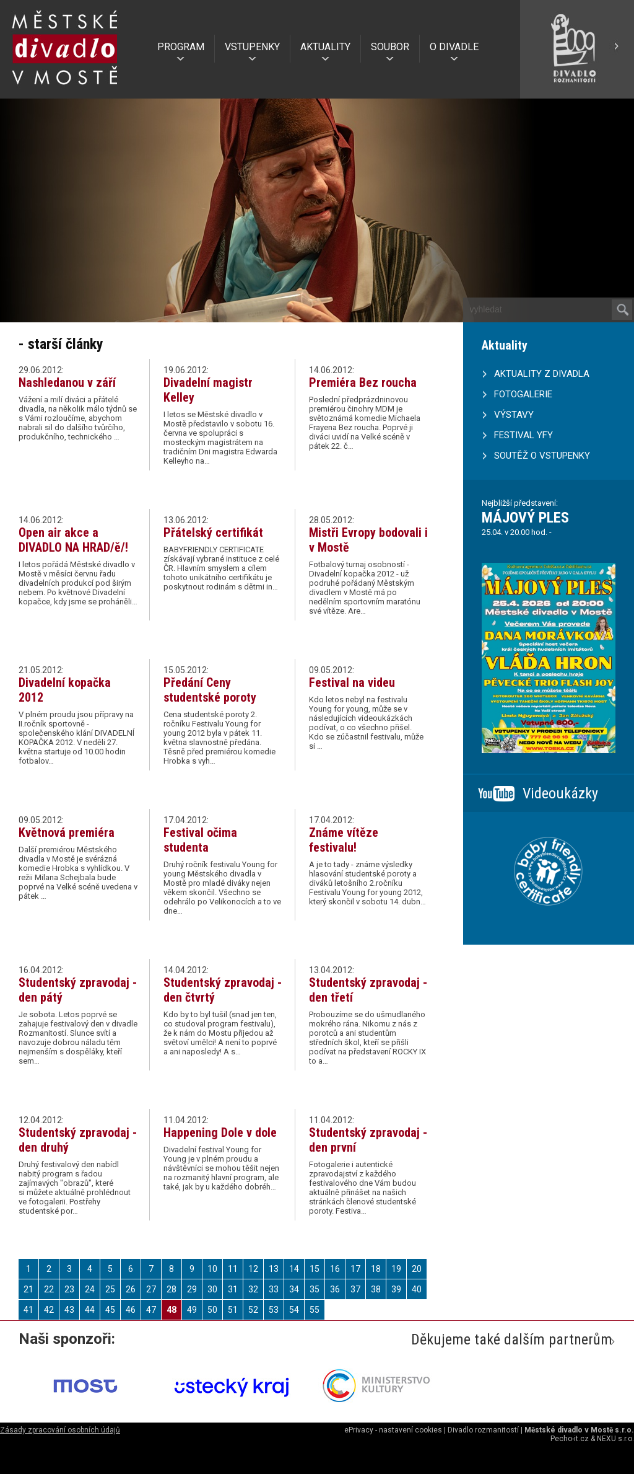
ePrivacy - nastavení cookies (393, 1430)
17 (355, 1269)
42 (49, 1310)
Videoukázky (560, 793)
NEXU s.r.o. (615, 1438)
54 (294, 1310)
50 (212, 1310)
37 (355, 1289)
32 (253, 1289)
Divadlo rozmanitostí (483, 1430)
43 (69, 1310)
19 (396, 1269)
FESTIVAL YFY (523, 435)
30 (212, 1289)
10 (212, 1269)
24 (90, 1289)
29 (192, 1289)
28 (171, 1289)
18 (376, 1269)
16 (335, 1269)
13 (274, 1269)
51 (233, 1310)
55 (314, 1310)
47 (151, 1310)
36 (335, 1289)
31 (233, 1289)
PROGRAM (180, 47)
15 (314, 1269)
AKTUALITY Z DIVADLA (541, 373)
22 (49, 1289)
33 (274, 1289)
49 (192, 1310)
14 (294, 1269)
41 (28, 1310)
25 (110, 1289)
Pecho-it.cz (569, 1438)
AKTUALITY (325, 47)
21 (28, 1289)
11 (233, 1269)
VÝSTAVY (514, 414)
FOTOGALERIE (523, 394)
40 (417, 1289)
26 (131, 1289)
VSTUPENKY (252, 47)
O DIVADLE (454, 47)
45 (110, 1310)
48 (171, 1310)
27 (151, 1289)
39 (396, 1289)
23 (69, 1289)
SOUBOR (390, 47)
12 (253, 1269)
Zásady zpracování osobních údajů (60, 1430)
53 (274, 1310)
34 (294, 1289)
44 (90, 1310)
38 (376, 1289)
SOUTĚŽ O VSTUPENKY (542, 455)
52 (253, 1310)
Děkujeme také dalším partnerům (511, 1339)
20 (417, 1269)
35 (314, 1289)
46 (131, 1310)
